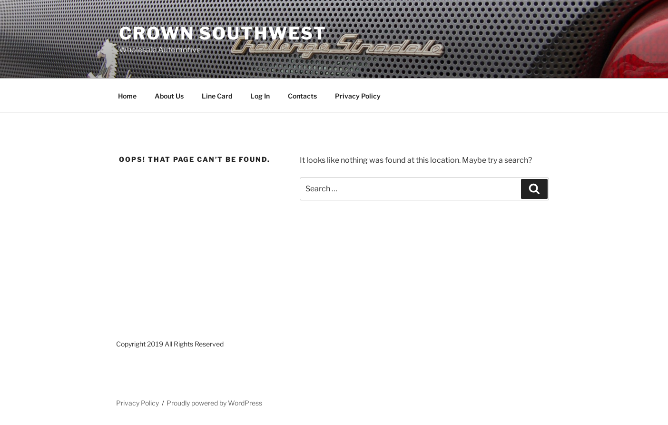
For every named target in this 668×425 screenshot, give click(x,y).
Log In (260, 96)
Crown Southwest (223, 33)
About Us (169, 96)
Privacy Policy (358, 96)
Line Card (217, 96)
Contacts (302, 96)
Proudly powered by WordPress (214, 403)
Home (127, 96)
